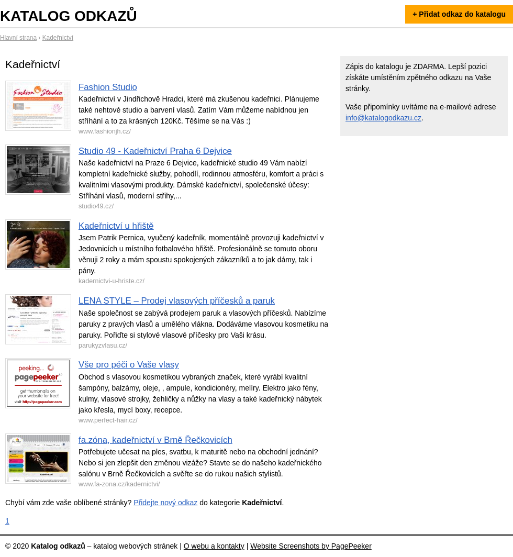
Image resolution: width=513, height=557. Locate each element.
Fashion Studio (108, 87)
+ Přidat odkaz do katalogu (459, 14)
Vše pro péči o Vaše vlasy (129, 365)
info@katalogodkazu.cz (383, 118)
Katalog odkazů (68, 16)
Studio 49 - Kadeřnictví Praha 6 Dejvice (155, 151)
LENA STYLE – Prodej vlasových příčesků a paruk (177, 301)
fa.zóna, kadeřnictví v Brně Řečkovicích (155, 440)
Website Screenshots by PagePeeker (311, 546)
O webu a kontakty (214, 546)
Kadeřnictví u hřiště (116, 226)
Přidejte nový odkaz (165, 502)
